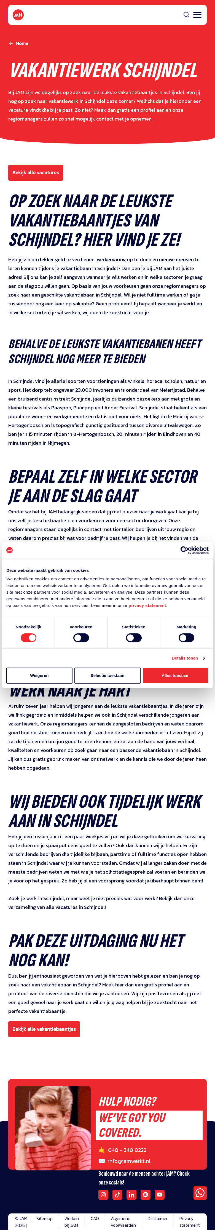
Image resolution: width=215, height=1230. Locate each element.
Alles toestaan (176, 675)
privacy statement (147, 605)
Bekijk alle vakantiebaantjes (44, 1029)
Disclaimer (158, 1218)
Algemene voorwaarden (123, 1221)
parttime (120, 854)
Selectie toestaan (108, 675)
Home (22, 43)
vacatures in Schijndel (80, 907)
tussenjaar (45, 836)
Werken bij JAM (71, 1221)
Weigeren (39, 675)
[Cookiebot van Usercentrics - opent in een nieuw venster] (184, 550)
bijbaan (99, 854)
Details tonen (185, 658)
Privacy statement (189, 1221)
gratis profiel (158, 984)
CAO (95, 1218)
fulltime (147, 854)
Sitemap (44, 1218)
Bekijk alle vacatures (35, 172)
